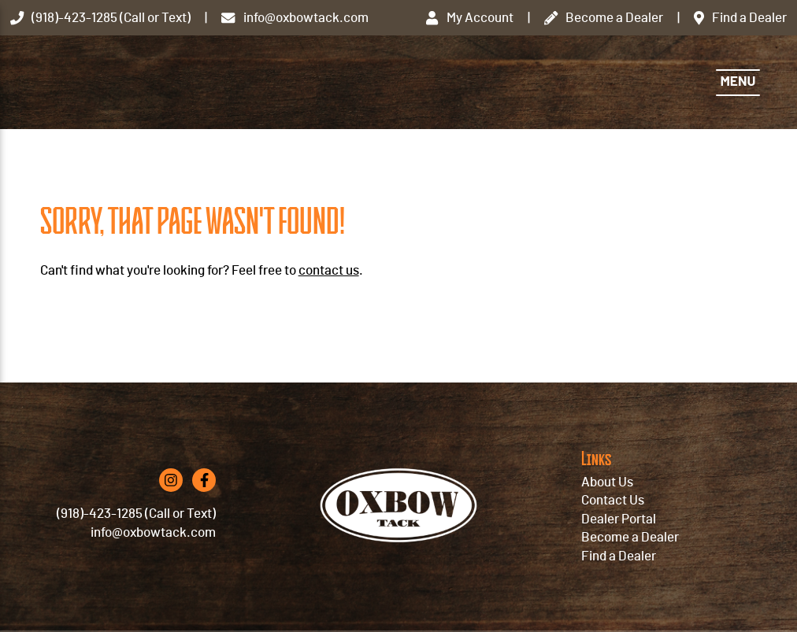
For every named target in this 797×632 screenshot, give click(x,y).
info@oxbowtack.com (153, 532)
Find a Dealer (618, 556)
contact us (328, 270)
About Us (607, 482)
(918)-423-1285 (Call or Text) (136, 513)
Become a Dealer (630, 537)
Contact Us (612, 500)
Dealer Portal (618, 519)
